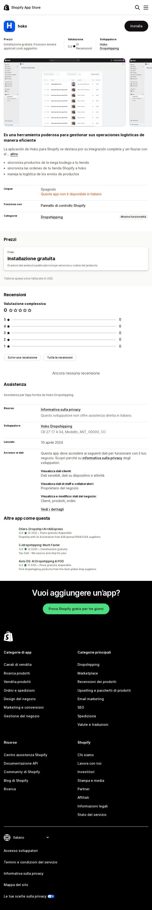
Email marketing (91, 699)
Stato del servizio (92, 815)
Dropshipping (52, 217)
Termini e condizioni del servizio (30, 862)
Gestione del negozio (21, 716)
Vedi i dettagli (52, 509)
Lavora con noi (89, 763)
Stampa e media (91, 780)
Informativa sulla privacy (61, 409)
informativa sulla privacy (102, 458)
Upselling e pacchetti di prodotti (104, 690)
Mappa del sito (16, 885)
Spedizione (87, 716)
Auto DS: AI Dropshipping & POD (41, 561)
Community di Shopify (22, 772)
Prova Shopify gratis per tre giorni (76, 609)
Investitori (86, 772)
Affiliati (83, 797)
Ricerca (10, 789)
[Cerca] (137, 7)
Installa (136, 26)
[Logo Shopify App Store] (22, 7)
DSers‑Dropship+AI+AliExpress (41, 529)
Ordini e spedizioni (19, 690)
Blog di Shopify (16, 780)
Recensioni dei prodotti (97, 682)
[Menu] (146, 7)
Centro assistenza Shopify (25, 755)
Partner (84, 789)
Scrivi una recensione (22, 357)
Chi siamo (86, 755)
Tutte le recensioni (60, 357)
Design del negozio (20, 699)
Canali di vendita (17, 665)
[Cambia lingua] (31, 837)
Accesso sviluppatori (21, 851)
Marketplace (88, 673)
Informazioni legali (93, 806)
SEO (81, 707)
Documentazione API (21, 763)
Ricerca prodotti (17, 673)
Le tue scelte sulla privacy (25, 896)
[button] (76, 533)
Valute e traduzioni (93, 724)
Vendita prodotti (17, 682)
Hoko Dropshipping (56, 426)
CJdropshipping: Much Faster (39, 545)
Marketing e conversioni (24, 707)
